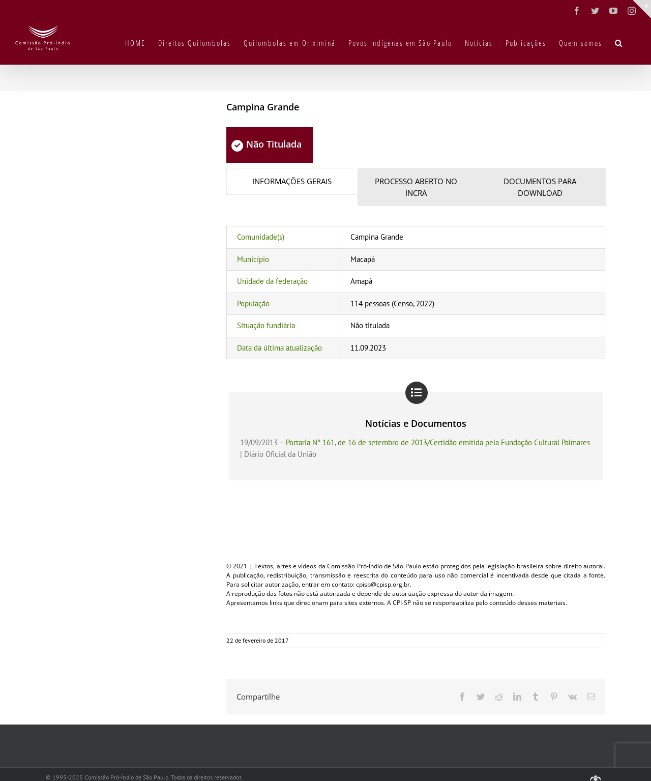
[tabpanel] (415, 292)
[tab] (292, 181)
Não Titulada (266, 144)
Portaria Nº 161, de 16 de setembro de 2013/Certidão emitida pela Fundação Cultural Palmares (438, 442)
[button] (619, 42)
